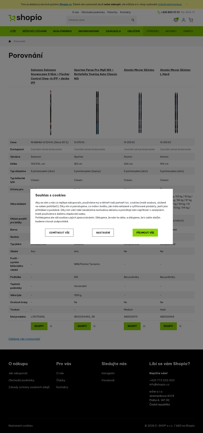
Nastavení (103, 232)
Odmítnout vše (59, 232)
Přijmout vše (145, 232)
